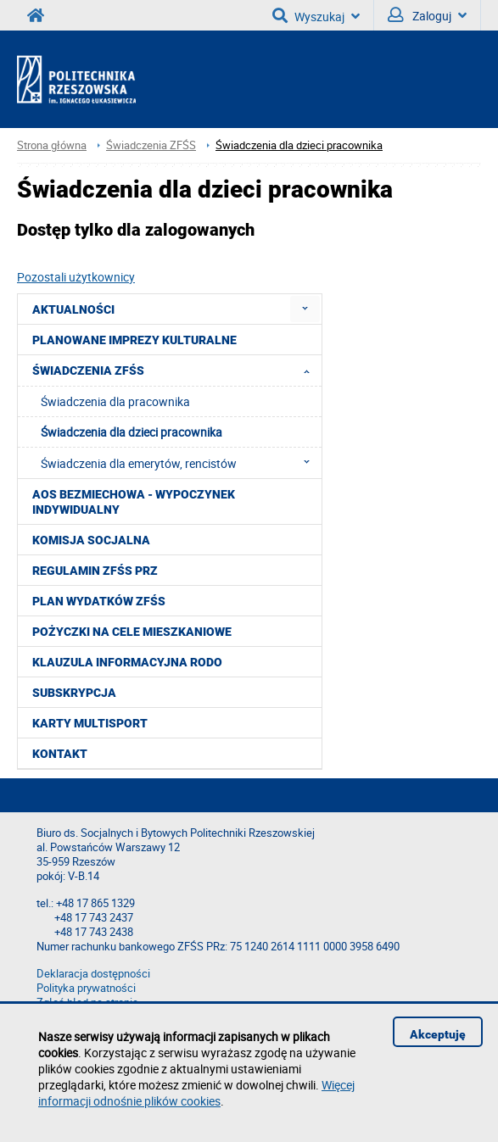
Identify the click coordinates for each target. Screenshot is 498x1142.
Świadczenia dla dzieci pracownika (299, 145)
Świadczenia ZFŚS (151, 145)
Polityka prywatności (86, 988)
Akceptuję (438, 1034)
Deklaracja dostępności (93, 974)
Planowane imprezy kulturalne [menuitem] (134, 340)
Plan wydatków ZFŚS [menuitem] (98, 601)
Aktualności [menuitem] (73, 309)
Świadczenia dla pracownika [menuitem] (115, 401)
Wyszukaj (316, 15)
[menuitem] (305, 309)
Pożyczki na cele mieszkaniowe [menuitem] (132, 631)
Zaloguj (427, 15)
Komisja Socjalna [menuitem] (91, 540)
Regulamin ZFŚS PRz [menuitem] (95, 570)
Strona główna (52, 145)
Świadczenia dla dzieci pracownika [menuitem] (131, 432)
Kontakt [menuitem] (59, 753)
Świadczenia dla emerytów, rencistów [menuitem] (180, 462)
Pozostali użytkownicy (76, 277)
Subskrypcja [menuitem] (74, 692)
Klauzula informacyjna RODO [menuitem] (127, 662)
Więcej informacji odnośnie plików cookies (196, 1093)
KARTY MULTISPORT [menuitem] (90, 723)
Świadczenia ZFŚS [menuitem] (176, 370)
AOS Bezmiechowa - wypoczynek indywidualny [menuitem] (133, 501)
